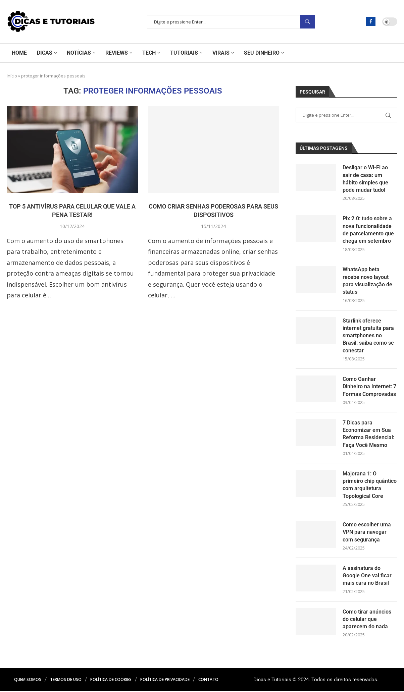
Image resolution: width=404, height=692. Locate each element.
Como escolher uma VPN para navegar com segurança (367, 532)
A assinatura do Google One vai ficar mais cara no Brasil (367, 576)
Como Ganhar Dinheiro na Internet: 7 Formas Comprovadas (369, 387)
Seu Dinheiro (262, 53)
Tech (149, 53)
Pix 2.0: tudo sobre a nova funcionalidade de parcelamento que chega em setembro (368, 230)
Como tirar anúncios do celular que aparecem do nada (367, 620)
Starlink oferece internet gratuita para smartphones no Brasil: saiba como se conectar (368, 336)
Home (19, 53)
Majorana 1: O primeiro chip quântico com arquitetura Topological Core (370, 485)
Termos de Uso (66, 680)
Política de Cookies (111, 680)
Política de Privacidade (165, 680)
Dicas (44, 53)
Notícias (79, 53)
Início (12, 76)
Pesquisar (307, 21)
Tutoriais (184, 53)
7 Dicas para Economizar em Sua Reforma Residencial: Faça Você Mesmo (368, 434)
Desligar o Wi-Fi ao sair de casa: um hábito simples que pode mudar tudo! (365, 178)
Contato (208, 680)
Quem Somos (27, 680)
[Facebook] (370, 21)
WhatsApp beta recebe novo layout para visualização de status (367, 281)
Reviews (116, 53)
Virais (221, 53)
